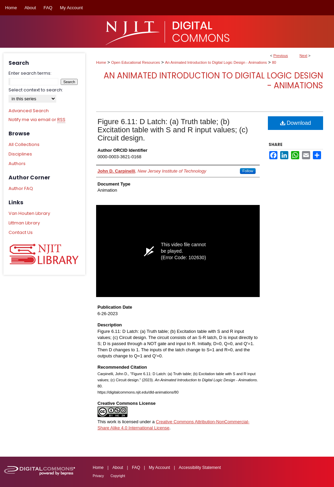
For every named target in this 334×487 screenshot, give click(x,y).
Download (295, 123)
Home (101, 62)
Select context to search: (36, 90)
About (117, 467)
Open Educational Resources (135, 62)
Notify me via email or (37, 119)
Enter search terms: (30, 73)
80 (274, 62)
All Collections (24, 144)
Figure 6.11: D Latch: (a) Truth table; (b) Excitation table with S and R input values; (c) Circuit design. (172, 129)
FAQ (136, 467)
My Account (159, 467)
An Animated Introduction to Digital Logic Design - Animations (216, 62)
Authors (17, 163)
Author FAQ (21, 188)
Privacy (98, 476)
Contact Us (21, 232)
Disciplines (20, 154)
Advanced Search (29, 110)
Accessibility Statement (200, 467)
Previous (280, 56)
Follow (247, 171)
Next (303, 56)
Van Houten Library (29, 213)
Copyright (117, 476)
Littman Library (24, 223)
